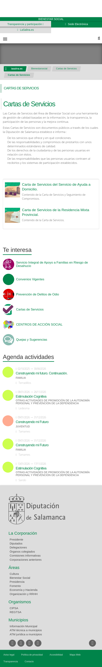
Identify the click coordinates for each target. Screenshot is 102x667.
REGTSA (15, 612)
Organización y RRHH (24, 594)
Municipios (18, 620)
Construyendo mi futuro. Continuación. (41, 373)
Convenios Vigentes (30, 279)
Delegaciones (18, 547)
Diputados (16, 543)
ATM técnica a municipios (26, 630)
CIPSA (14, 608)
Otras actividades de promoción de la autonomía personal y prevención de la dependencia (53, 402)
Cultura (14, 573)
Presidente (16, 539)
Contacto (29, 661)
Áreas (14, 567)
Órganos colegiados (22, 551)
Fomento (15, 585)
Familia (21, 377)
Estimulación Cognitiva (31, 396)
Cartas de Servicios (66, 68)
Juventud (23, 426)
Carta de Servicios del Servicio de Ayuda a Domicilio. (56, 186)
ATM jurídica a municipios (26, 634)
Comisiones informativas (25, 555)
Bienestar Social (20, 577)
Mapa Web (75, 654)
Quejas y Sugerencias (31, 339)
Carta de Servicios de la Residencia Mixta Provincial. (55, 212)
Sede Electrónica (77, 24)
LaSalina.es (26, 29)
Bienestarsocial (39, 68)
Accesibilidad (56, 654)
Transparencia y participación (25, 24)
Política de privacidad (32, 654)
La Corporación (23, 533)
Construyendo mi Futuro (32, 422)
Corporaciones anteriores (25, 559)
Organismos (20, 602)
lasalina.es (17, 68)
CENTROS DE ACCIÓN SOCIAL (39, 324)
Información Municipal (23, 626)
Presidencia (17, 581)
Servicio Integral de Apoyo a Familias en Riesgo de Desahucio (52, 264)
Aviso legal (8, 654)
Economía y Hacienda (23, 589)
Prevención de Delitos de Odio (37, 294)
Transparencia (10, 661)
